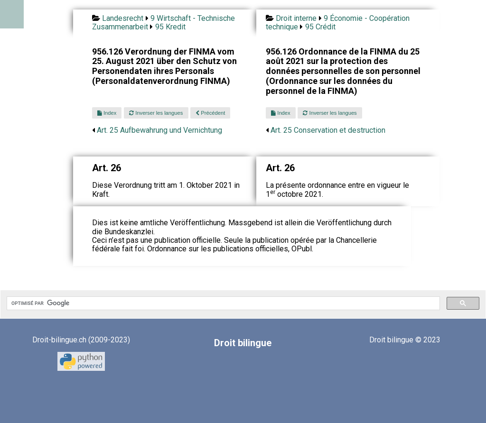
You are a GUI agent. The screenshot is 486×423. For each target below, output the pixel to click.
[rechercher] (222, 303)
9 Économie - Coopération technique (338, 22)
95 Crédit (320, 26)
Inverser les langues (156, 113)
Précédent (210, 113)
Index (106, 113)
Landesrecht (122, 18)
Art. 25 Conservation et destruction (328, 130)
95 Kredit (170, 26)
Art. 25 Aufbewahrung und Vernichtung (159, 130)
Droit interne (296, 18)
